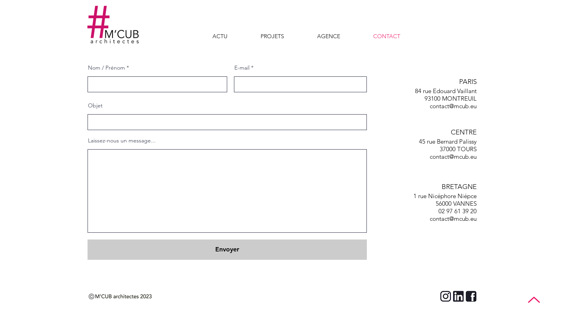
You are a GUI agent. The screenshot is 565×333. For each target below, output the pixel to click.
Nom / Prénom (106, 67)
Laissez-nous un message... (122, 140)
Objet (95, 105)
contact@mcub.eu (453, 106)
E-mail (241, 67)
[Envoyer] (227, 250)
